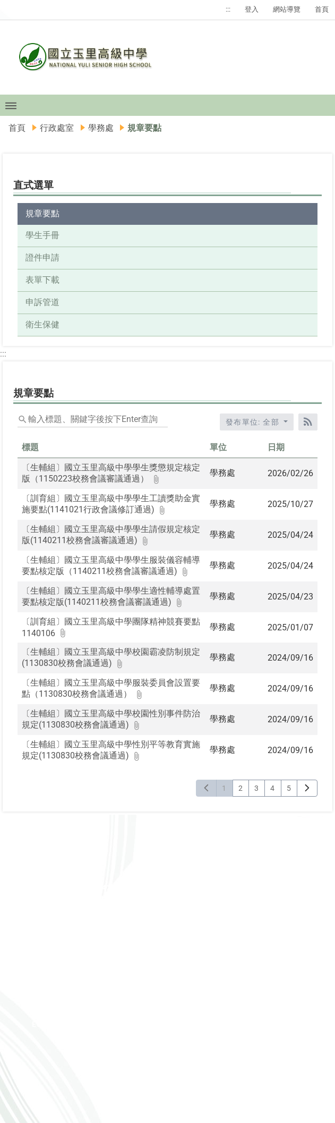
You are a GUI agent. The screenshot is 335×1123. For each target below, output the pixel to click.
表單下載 (42, 280)
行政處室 (57, 128)
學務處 (101, 128)
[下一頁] (307, 788)
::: (228, 9)
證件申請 (42, 257)
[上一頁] (206, 788)
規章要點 (42, 213)
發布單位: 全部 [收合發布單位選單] (254, 422)
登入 (252, 9)
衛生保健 (42, 324)
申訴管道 (42, 302)
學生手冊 (42, 235)
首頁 (322, 9)
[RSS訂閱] (307, 421)
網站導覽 (286, 9)
